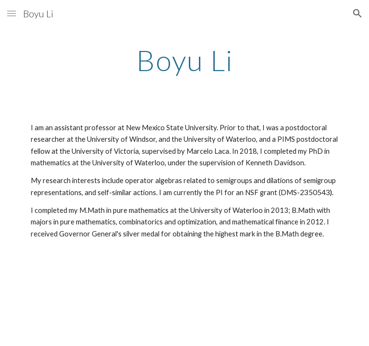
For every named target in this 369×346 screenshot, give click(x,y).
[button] (11, 13)
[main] (184, 60)
